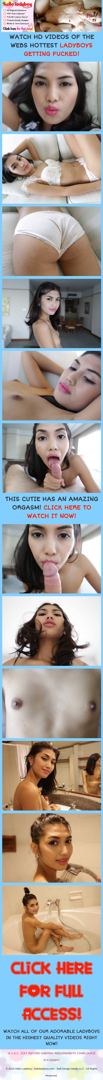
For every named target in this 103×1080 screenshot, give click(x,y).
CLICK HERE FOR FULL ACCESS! (51, 991)
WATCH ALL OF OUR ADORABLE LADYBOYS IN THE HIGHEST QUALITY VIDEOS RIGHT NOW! (51, 1038)
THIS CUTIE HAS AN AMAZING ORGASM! (51, 507)
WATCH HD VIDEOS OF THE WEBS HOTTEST (51, 45)
